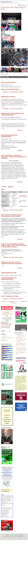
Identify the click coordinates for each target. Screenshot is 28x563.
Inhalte (16, 7)
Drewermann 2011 (18, 376)
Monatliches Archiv (5, 74)
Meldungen (22, 7)
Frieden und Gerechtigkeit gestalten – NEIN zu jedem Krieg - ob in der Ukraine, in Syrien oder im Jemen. (14, 245)
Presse (3, 9)
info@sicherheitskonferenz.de (9, 536)
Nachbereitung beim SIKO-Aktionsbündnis (9, 135)
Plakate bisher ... (5, 340)
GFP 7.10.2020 (5, 516)
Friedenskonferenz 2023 (8, 272)
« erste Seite (3, 301)
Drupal (22, 536)
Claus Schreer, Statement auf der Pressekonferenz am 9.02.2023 (11, 215)
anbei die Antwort (8, 102)
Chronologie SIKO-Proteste (7, 337)
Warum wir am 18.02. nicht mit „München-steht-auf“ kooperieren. (12, 262)
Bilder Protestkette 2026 (21, 350)
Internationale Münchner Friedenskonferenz (9, 278)
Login (17, 536)
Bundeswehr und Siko (8, 96)
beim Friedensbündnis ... (12, 89)
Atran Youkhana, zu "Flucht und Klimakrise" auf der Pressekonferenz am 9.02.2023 (14, 157)
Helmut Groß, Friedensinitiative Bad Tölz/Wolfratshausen (12, 114)
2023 (3, 106)
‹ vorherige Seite (10, 301)
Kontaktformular (17, 534)
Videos (11, 534)
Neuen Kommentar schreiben (16, 91)
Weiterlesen (5, 91)
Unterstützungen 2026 (7, 317)
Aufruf (12, 7)
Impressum (8, 534)
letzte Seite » (14, 302)
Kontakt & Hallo (5, 7)
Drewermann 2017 (18, 384)
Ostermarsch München (8, 82)
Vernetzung (4, 336)
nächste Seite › (24, 301)
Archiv (3, 339)
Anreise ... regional (7, 186)
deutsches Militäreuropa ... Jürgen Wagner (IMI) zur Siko (21, 345)
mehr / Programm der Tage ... (10, 296)
